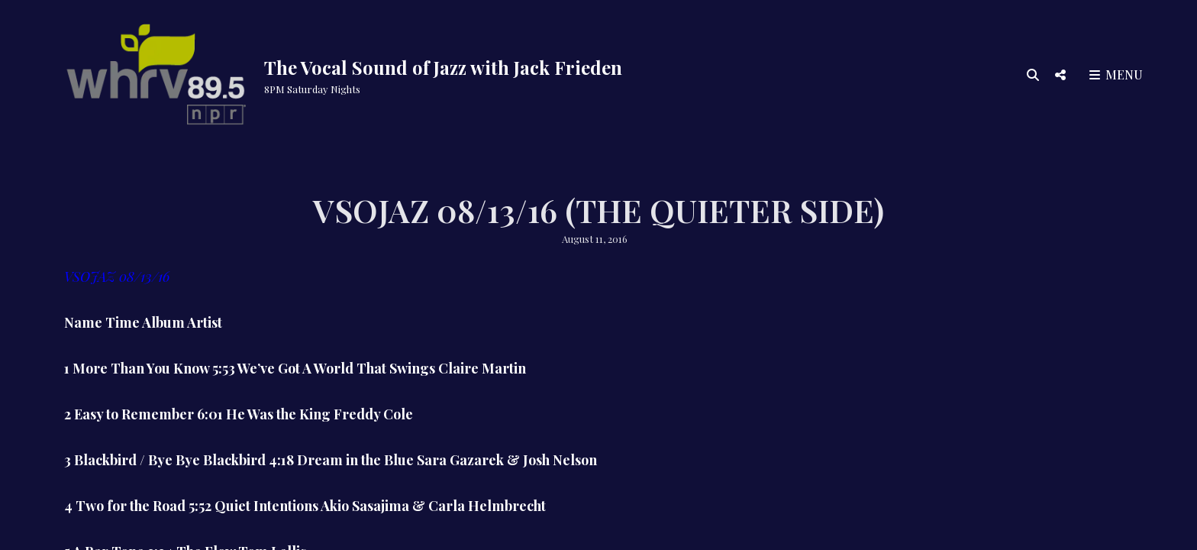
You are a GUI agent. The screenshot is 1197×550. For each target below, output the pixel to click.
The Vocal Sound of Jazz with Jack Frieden (443, 67)
